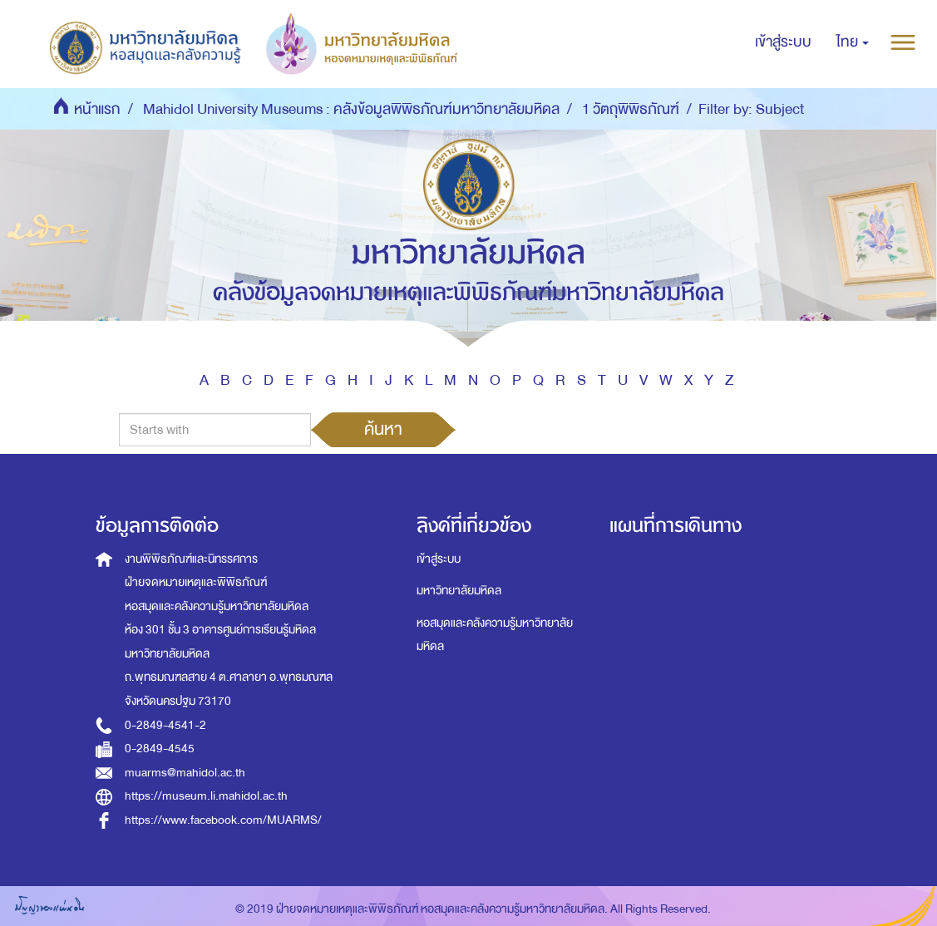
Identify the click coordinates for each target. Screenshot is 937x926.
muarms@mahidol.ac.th (185, 772)
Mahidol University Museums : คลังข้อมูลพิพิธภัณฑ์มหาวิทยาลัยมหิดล (351, 109)
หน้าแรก (97, 109)
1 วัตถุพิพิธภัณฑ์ (630, 109)
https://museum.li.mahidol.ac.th (206, 796)
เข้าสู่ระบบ (439, 559)
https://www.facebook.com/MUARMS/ (223, 820)
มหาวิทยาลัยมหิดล (459, 590)
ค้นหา (383, 429)
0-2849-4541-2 (165, 725)
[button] (852, 42)
